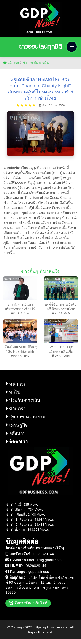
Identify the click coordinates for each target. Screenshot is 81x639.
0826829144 (43, 554)
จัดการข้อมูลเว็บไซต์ (28, 603)
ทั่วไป (12, 392)
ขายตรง (15, 408)
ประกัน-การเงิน (22, 400)
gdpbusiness (38, 572)
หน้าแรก (11, 62)
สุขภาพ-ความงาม (25, 417)
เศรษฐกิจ (16, 425)
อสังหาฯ (15, 433)
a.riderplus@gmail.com (43, 560)
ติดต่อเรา (16, 441)
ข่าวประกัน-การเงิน (36, 62)
